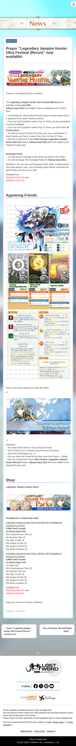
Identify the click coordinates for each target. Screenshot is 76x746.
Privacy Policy (59, 722)
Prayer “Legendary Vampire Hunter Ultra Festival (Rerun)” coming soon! (17, 631)
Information (20, 611)
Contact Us (51, 731)
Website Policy (26, 731)
